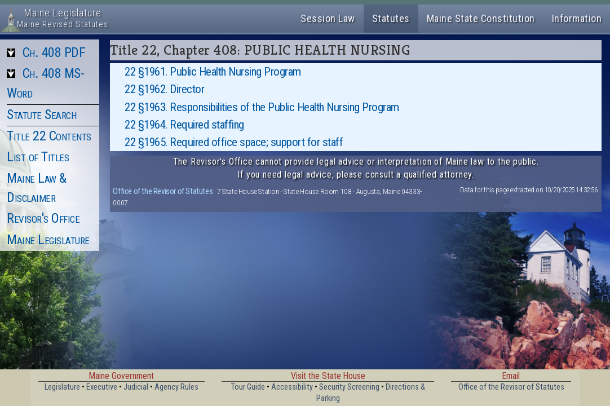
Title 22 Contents (49, 136)
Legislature (62, 387)
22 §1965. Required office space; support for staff (234, 142)
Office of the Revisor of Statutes (163, 191)
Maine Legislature (48, 240)
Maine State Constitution (481, 18)
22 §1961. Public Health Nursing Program (213, 71)
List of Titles (38, 157)
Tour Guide (248, 387)
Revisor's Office (43, 218)
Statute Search (41, 114)
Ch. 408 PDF (54, 52)
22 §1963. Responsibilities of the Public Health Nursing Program (262, 107)
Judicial (135, 387)
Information (577, 18)
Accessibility (292, 387)
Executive (101, 387)
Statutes (391, 18)
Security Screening (349, 387)
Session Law (327, 18)
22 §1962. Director (164, 89)
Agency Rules (176, 387)
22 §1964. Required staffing (184, 124)
